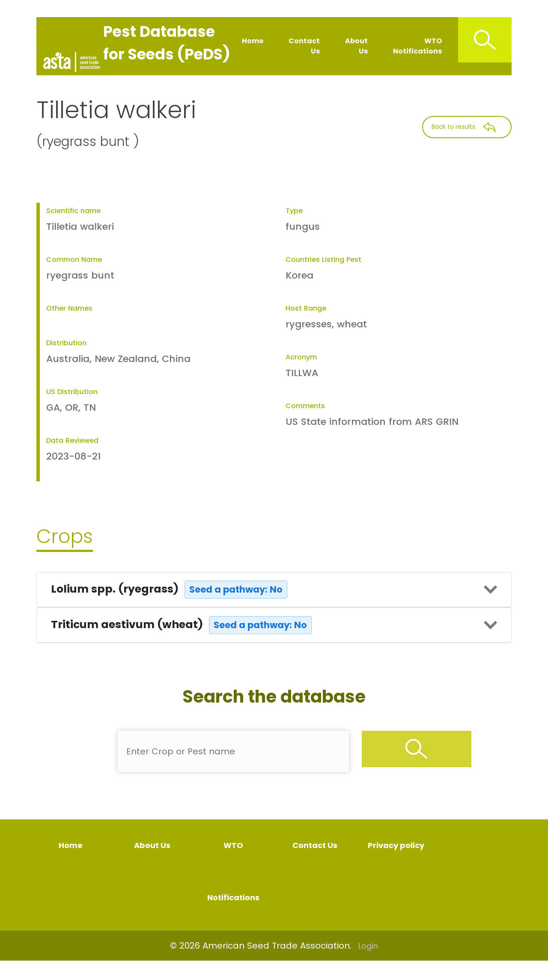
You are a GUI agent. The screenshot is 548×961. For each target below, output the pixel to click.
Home (252, 41)
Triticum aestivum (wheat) (181, 625)
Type (294, 211)
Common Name (74, 259)
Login (368, 945)
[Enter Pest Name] (233, 751)
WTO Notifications (417, 46)
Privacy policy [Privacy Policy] (396, 845)
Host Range (306, 308)
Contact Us (304, 46)
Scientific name (73, 211)
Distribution (66, 343)
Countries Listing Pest (323, 259)
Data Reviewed (72, 440)
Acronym (301, 357)
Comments (305, 406)
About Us (356, 46)
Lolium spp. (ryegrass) (169, 590)
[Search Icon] (485, 39)
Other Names (69, 308)
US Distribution (72, 392)
